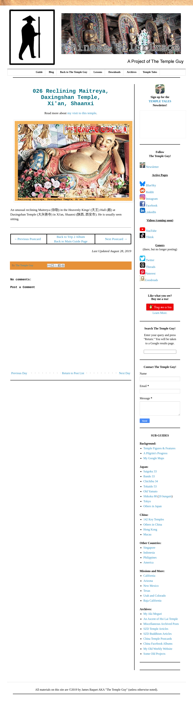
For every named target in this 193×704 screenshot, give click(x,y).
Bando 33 (149, 476)
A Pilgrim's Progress (155, 453)
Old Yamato (150, 491)
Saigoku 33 (150, 471)
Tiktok (150, 237)
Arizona (148, 580)
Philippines (150, 557)
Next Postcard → (116, 239)
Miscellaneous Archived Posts (161, 623)
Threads (151, 266)
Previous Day (19, 373)
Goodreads (151, 280)
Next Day (124, 373)
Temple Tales (150, 72)
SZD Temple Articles (155, 628)
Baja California (152, 600)
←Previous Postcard (27, 239)
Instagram (152, 198)
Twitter (150, 260)
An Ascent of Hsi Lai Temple (160, 618)
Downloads (114, 72)
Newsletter (152, 166)
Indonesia (149, 552)
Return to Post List (73, 373)
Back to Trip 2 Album (71, 237)
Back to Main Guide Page (70, 241)
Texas (146, 590)
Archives (132, 72)
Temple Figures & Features (159, 448)
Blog (51, 72)
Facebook (151, 205)
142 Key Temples (153, 519)
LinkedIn (150, 212)
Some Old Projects (154, 653)
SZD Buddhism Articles (157, 633)
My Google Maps (153, 458)
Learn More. (160, 312)
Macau (147, 534)
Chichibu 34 (150, 481)
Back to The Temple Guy (73, 72)
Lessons (98, 72)
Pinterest (150, 273)
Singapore (149, 547)
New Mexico (151, 585)
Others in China (152, 524)
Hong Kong (150, 529)
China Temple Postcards (157, 638)
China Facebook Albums (157, 643)
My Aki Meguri (152, 613)
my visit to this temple (81, 113)
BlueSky (151, 185)
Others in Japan (152, 506)
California (149, 575)
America (148, 562)
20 (165, 496)
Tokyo (147, 501)
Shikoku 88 (150, 496)
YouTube (151, 230)
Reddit (150, 192)
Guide (39, 72)
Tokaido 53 (150, 486)
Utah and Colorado (154, 595)
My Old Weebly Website (157, 648)
